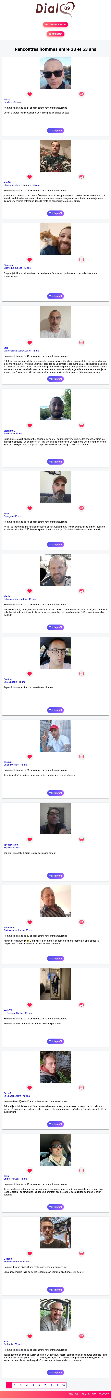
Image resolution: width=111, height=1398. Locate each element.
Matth (7, 596)
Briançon (8, 516)
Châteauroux (10, 682)
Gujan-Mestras (11, 764)
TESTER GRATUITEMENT (55, 24)
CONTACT (103, 1394)
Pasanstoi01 (10, 927)
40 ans (26, 1096)
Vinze (6, 513)
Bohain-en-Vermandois (15, 599)
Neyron (7, 847)
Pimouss (8, 265)
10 (63, 1385)
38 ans (23, 764)
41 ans (19, 433)
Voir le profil (55, 130)
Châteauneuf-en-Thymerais (17, 185)
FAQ (71, 1394)
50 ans (18, 1344)
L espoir (8, 1258)
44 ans (26, 1261)
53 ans (29, 930)
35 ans (16, 847)
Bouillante (9, 433)
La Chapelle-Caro (12, 1096)
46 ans (36, 185)
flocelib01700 (11, 844)
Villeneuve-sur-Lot (13, 268)
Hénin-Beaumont (12, 1261)
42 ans (27, 268)
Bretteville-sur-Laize (14, 930)
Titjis (6, 1176)
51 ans (17, 102)
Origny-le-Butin (11, 1178)
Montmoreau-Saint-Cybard (17, 350)
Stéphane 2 (9, 430)
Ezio (6, 348)
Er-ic (6, 1341)
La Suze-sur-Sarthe (13, 1013)
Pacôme (8, 679)
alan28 (7, 182)
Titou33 (8, 762)
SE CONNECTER (55, 34)
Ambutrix (8, 1344)
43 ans (28, 1013)
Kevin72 (8, 1010)
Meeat (7, 99)
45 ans (23, 1178)
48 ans (35, 350)
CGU (77, 1394)
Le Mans (8, 102)
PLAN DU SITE (89, 1394)
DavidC (7, 1093)
